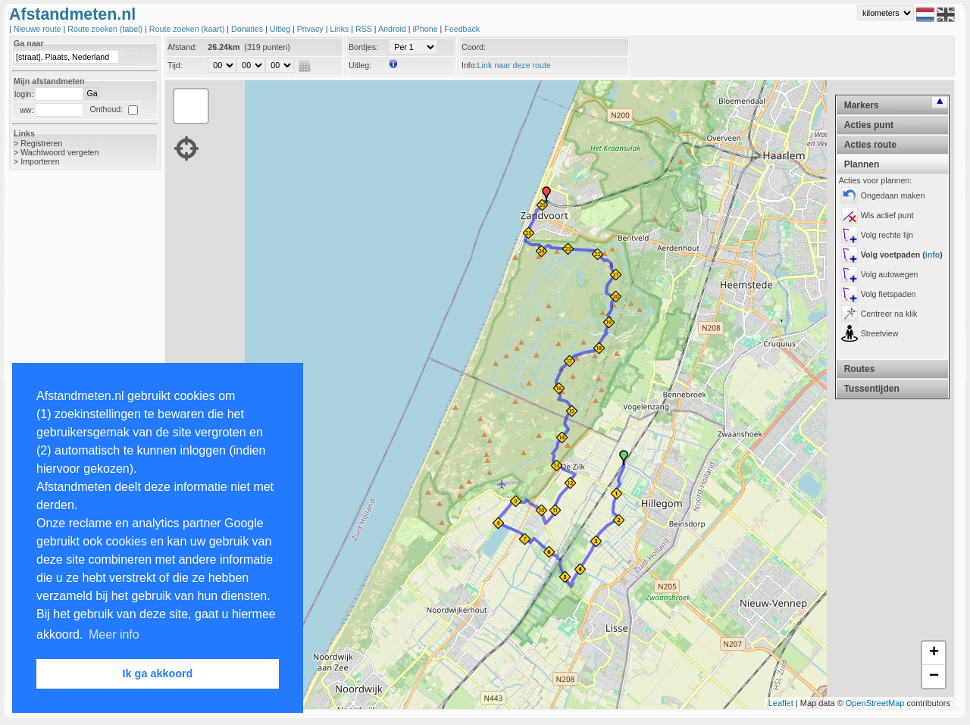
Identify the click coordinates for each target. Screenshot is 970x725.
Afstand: (182, 47)
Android (393, 28)
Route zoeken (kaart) (188, 28)
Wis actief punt (887, 215)
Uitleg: (360, 65)
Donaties (248, 28)
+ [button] (934, 653)
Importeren (40, 161)
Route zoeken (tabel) (106, 28)
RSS (364, 28)
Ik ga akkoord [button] (158, 673)
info (932, 254)
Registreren (41, 143)
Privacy (311, 28)
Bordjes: (363, 47)
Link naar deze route (514, 65)
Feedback (462, 28)
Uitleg (281, 28)
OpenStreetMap (875, 703)
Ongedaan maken (893, 195)
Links (340, 28)
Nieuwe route (39, 28)
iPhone (426, 28)
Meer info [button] (114, 634)
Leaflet (780, 703)
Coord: (474, 47)
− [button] (934, 676)
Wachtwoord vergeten (59, 152)
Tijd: (175, 65)
